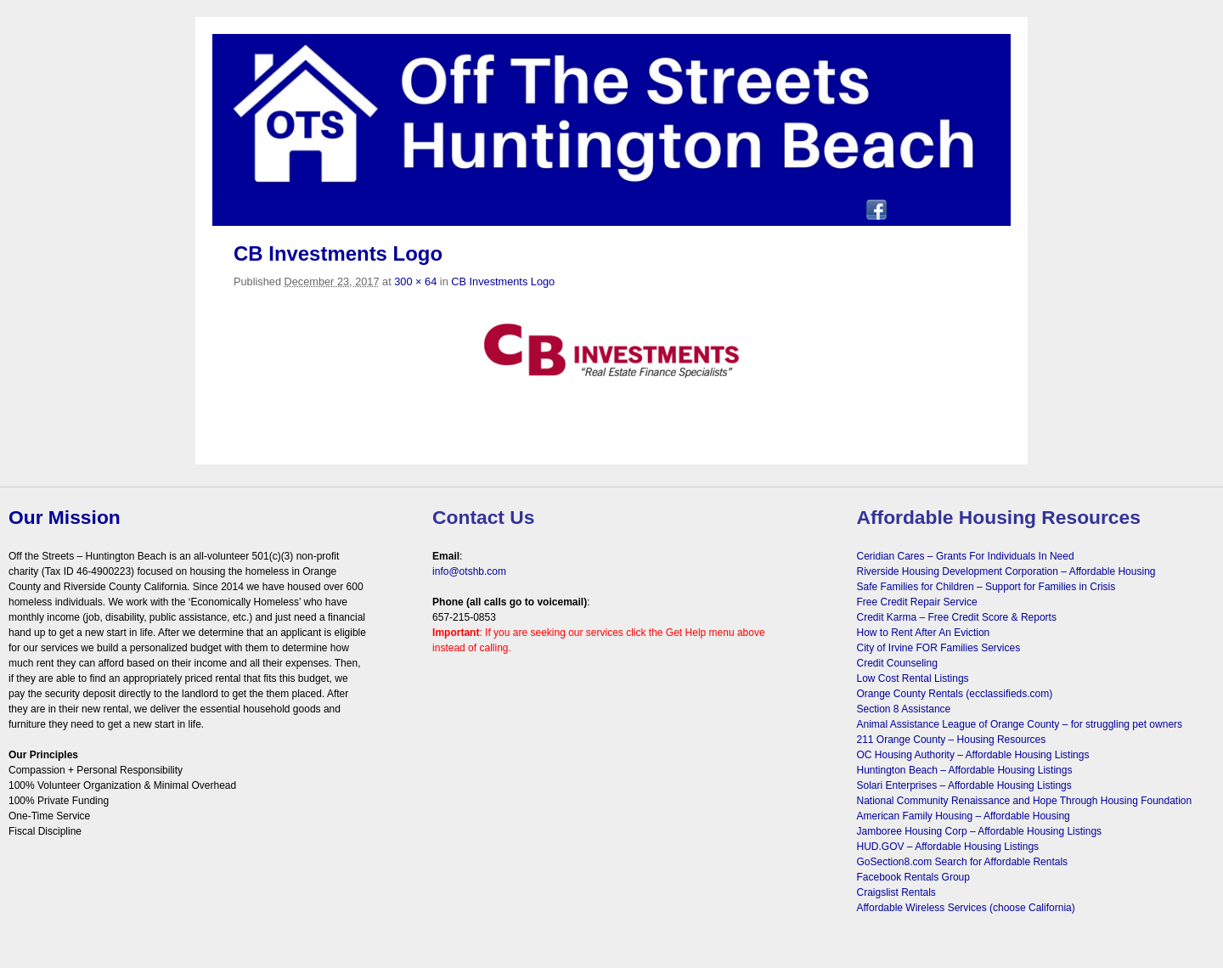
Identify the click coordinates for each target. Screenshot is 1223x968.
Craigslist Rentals (896, 892)
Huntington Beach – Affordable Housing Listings (965, 770)
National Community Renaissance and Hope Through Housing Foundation (1024, 801)
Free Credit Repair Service (917, 602)
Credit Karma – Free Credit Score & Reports (957, 617)
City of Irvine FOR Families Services (939, 648)
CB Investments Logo (503, 281)
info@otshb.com (469, 571)
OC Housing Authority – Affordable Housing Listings (973, 755)
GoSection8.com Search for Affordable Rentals (962, 862)
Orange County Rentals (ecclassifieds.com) (955, 694)
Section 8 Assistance (904, 709)
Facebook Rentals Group (913, 877)
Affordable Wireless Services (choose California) (966, 908)
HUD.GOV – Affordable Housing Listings (948, 847)
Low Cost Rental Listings (913, 678)
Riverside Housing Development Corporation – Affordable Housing (1006, 571)
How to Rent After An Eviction (923, 633)
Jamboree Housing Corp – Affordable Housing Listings (979, 831)
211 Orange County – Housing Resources (951, 740)
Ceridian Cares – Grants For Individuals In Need (965, 556)
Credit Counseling (897, 663)
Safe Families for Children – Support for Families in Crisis (986, 587)
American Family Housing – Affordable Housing (963, 816)
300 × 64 (415, 281)
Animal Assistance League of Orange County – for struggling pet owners (1020, 724)
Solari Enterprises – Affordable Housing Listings (964, 785)
